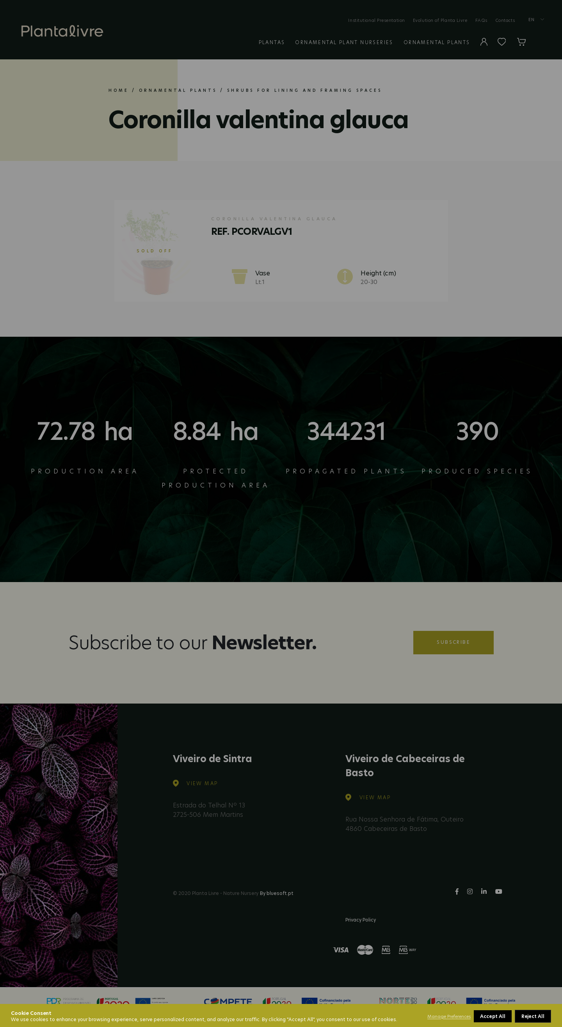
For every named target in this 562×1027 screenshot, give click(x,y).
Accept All (532, 1016)
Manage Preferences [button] (449, 1016)
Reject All (491, 1016)
